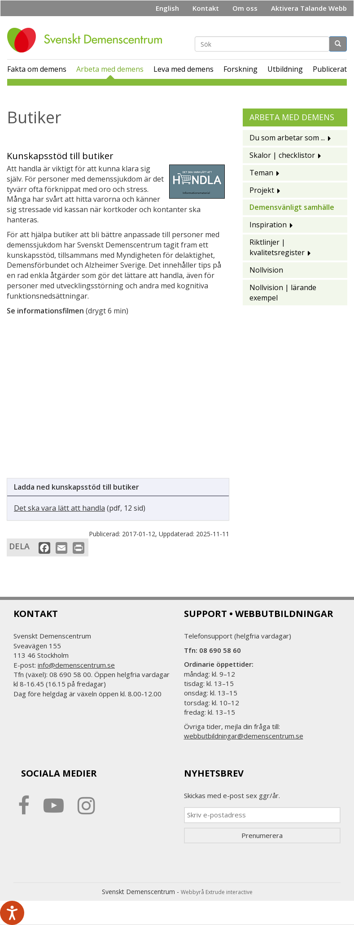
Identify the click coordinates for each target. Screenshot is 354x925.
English (167, 8)
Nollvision (266, 270)
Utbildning (285, 69)
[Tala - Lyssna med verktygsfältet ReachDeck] (12, 913)
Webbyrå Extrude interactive (217, 892)
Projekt (261, 190)
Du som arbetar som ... (287, 138)
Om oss (245, 8)
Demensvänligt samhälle (291, 207)
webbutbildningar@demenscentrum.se (243, 735)
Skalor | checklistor (282, 155)
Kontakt (205, 8)
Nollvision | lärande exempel (282, 292)
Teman (261, 173)
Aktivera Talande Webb (309, 8)
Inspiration (268, 225)
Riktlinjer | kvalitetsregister (277, 247)
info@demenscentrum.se (76, 664)
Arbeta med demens (110, 69)
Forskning (240, 69)
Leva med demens (183, 69)
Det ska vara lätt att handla (59, 508)
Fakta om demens (36, 69)
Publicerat (330, 69)
